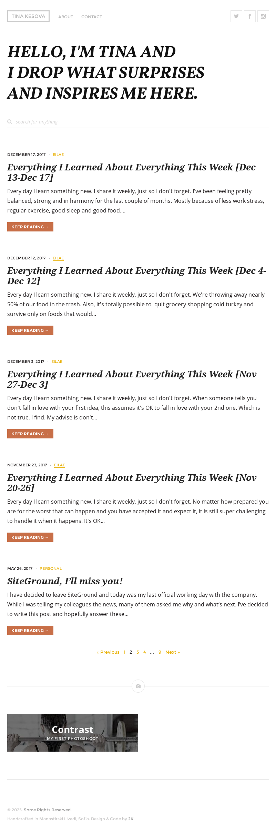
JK (130, 818)
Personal (51, 568)
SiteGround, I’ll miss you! (65, 581)
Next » (172, 652)
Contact (91, 16)
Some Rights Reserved (47, 809)
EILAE (58, 154)
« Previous (108, 652)
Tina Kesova (28, 16)
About (65, 16)
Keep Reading (30, 226)
